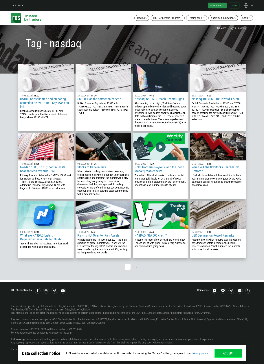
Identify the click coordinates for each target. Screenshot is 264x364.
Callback (18, 5)
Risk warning (18, 339)
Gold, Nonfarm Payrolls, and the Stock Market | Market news (159, 169)
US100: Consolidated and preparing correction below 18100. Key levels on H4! (44, 103)
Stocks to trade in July (91, 167)
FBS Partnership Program (166, 18)
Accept (228, 353)
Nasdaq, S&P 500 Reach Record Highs (159, 99)
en (252, 5)
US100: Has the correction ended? (99, 99)
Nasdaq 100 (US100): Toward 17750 (215, 99)
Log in (234, 5)
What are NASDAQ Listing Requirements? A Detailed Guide (40, 237)
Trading (141, 18)
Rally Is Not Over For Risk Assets (98, 235)
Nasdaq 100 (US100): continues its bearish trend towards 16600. (42, 169)
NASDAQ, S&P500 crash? (151, 235)
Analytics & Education (222, 18)
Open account (217, 5)
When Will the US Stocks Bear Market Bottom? (215, 169)
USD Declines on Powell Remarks (213, 235)
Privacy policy (200, 353)
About (245, 18)
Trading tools (195, 18)
